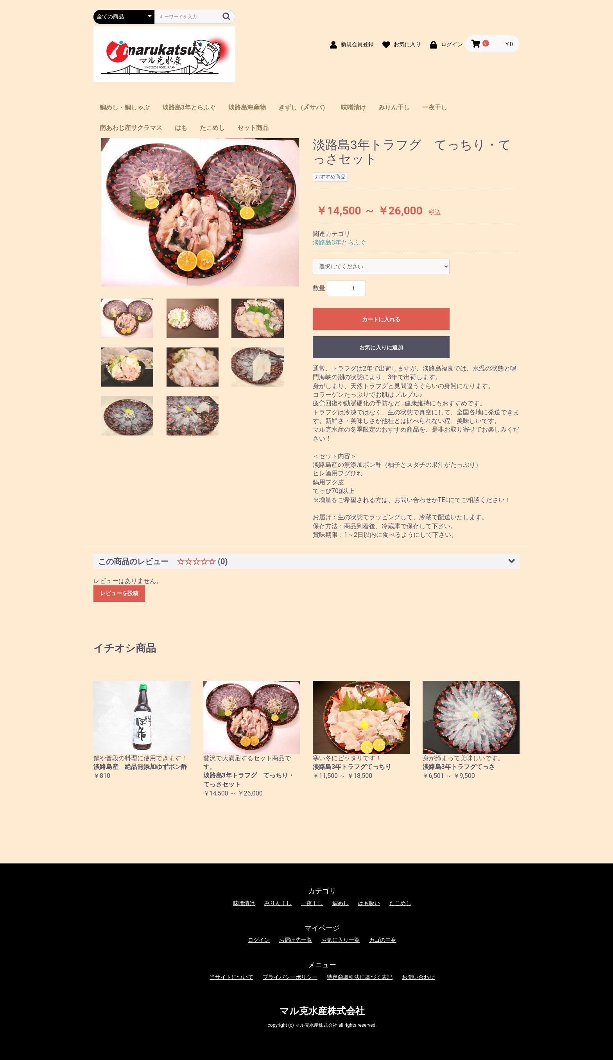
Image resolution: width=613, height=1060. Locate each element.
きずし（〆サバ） (303, 107)
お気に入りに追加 (381, 347)
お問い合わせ (418, 977)
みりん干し (394, 107)
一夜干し (434, 107)
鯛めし (340, 903)
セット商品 (253, 127)
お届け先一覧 (295, 940)
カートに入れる (381, 319)
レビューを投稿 (119, 593)
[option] (200, 212)
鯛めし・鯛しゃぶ (125, 107)
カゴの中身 (382, 940)
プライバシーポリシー (290, 977)
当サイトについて (231, 977)
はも (181, 127)
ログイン (259, 940)
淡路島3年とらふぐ (189, 107)
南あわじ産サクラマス (131, 127)
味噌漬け (353, 107)
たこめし (212, 127)
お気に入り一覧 (340, 940)
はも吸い (369, 903)
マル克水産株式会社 (322, 1011)
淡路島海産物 (247, 107)
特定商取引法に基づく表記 (360, 977)
